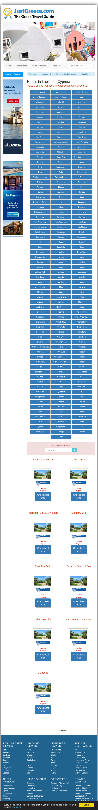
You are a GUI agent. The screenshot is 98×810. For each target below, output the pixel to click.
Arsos (61, 127)
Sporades (31, 788)
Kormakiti (40, 252)
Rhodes (6, 752)
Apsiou (61, 122)
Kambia (61, 212)
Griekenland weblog (83, 793)
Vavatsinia (82, 417)
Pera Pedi (82, 337)
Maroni (40, 292)
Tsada (61, 412)
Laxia (82, 267)
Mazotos (61, 292)
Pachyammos (81, 312)
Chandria (81, 147)
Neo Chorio (60, 307)
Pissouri (82, 352)
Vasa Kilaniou (40, 417)
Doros (81, 162)
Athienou (60, 132)
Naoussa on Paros (82, 760)
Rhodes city (79, 755)
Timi (82, 397)
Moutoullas (40, 307)
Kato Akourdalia (40, 222)
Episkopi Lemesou (40, 177)
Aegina (54, 770)
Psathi (81, 367)
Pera (40, 337)
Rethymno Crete (81, 763)
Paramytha (61, 327)
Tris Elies (61, 407)
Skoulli (40, 387)
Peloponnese (8, 786)
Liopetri (82, 277)
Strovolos (40, 392)
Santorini (6, 755)
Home (8, 66)
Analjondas (61, 112)
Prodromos (40, 367)
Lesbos (6, 773)
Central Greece (9, 788)
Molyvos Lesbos (81, 773)
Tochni (40, 402)
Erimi (82, 177)
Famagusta (61, 182)
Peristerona (61, 342)
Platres (40, 357)
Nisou (82, 307)
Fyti (81, 187)
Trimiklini (40, 407)
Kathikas (81, 217)
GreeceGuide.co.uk (82, 786)
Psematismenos (40, 372)
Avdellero (82, 132)
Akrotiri (61, 102)
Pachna (61, 312)
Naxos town (79, 765)
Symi (53, 757)
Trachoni (61, 402)
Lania (61, 262)
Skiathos (30, 752)
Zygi (61, 437)
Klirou (61, 242)
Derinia (40, 162)
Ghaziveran (40, 197)
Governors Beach (40, 202)
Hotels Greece (57, 66)
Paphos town (82, 322)
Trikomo (82, 402)
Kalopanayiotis (40, 212)
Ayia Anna (40, 137)
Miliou (81, 297)
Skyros (53, 768)
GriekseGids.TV (81, 796)
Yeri (81, 427)
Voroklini (61, 422)
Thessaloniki (80, 752)
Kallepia (61, 207)
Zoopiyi (82, 432)
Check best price (43, 496)
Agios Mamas (61, 92)
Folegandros (56, 750)
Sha (81, 377)
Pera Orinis (61, 337)
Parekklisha (81, 327)
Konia (82, 247)
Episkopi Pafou (61, 177)
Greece (32, 74)
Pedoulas (40, 332)
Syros (53, 760)
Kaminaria (82, 212)
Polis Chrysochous (61, 357)
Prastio (82, 362)
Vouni (82, 422)
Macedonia (7, 793)
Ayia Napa (61, 137)
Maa (61, 287)
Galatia (82, 192)
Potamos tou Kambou (61, 362)
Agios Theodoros (40, 97)
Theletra (61, 397)
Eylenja (40, 182)
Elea (40, 172)
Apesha (40, 122)
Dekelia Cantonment (82, 157)
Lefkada (6, 770)
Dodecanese (32, 786)
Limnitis (61, 277)
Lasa (61, 267)
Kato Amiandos (61, 222)
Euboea (30, 768)
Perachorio (40, 342)
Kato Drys (82, 222)
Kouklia (61, 252)
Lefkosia (61, 272)
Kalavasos (40, 207)
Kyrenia (61, 257)
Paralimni (40, 327)
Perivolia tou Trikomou (40, 347)
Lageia (40, 262)
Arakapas (82, 122)
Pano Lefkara (61, 322)
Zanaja (61, 432)
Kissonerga (81, 237)
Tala (82, 392)
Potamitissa (40, 362)
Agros (81, 97)
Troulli (40, 412)
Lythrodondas (40, 287)
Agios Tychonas (61, 97)
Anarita (40, 117)
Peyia (61, 347)
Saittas (40, 377)
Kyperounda (40, 257)
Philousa (40, 352)
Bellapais (40, 147)
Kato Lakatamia (40, 227)
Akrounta (81, 102)
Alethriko (61, 107)
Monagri (40, 302)
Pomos (82, 357)
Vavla (40, 422)
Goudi (61, 197)
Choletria (81, 152)
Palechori (40, 317)
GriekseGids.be (81, 791)
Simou (61, 382)
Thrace (6, 796)
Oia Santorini (80, 770)
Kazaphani (61, 232)
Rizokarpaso (82, 372)
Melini (81, 292)
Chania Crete (80, 757)
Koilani (82, 242)
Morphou (81, 302)
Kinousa (61, 237)
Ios (28, 763)
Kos (4, 765)
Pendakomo (82, 332)
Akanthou (40, 102)
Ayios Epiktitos (82, 142)
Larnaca (40, 267)
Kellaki (81, 232)
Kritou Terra (82, 252)
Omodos (40, 312)
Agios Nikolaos (82, 92)
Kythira (30, 765)
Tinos (53, 763)
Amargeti (81, 107)
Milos (29, 750)
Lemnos (30, 757)
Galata (40, 192)
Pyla (61, 372)
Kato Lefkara (61, 227)
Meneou (40, 297)
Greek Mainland (39, 66)
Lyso (82, 282)
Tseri (82, 412)
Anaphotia (82, 112)
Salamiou (61, 377)
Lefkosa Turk (40, 272)
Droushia (81, 167)
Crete (5, 750)
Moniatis (61, 302)
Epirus (5, 791)
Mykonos (6, 757)
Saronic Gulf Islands (35, 796)
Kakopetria (82, 202)
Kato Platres (82, 227)
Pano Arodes (40, 322)
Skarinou (81, 382)
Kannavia (40, 217)
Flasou (61, 187)
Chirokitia (40, 152)
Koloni (40, 247)
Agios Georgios (40, 92)
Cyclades (30, 783)
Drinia (40, 167)
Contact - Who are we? (60, 783)
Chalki (53, 755)
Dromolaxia (60, 167)
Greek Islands (21, 66)
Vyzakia (40, 427)
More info (16, 807)
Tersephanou (40, 397)
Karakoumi (61, 217)
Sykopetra (61, 392)
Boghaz (61, 147)
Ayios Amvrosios (61, 142)
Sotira (61, 387)
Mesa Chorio (61, 297)
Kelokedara (40, 237)
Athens (78, 750)
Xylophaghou (61, 427)
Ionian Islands (32, 798)
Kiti (40, 242)
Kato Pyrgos (40, 232)
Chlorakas (61, 152)
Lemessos (82, 272)
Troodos (82, 407)
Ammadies (40, 112)
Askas (40, 132)
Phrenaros (61, 352)
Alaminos (40, 107)
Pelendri (61, 332)
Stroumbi (81, 387)
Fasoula (40, 187)
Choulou (40, 157)
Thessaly (6, 798)
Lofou (40, 282)
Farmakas (82, 182)
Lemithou (40, 277)
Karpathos (31, 770)
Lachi (82, 257)
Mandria (82, 287)
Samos (6, 763)
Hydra (53, 773)
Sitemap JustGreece (59, 791)
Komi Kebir (61, 247)
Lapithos (81, 262)
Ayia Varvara (40, 142)
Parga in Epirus (81, 768)
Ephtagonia (81, 172)
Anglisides (61, 117)
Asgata (82, 127)
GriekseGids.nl (81, 788)
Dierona (61, 162)
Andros (54, 765)
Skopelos (30, 755)
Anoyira (82, 117)
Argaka (40, 127)
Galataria (61, 192)
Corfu (5, 760)
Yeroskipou (40, 432)
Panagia (61, 317)
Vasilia (61, 417)
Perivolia (81, 342)
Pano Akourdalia (81, 317)
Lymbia (61, 282)
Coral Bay (61, 157)
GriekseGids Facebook (84, 798)
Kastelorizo (55, 752)
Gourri (81, 197)
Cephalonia (31, 760)
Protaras (61, 367)
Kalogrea (81, 207)
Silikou (40, 382)
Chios (29, 773)
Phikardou (82, 347)
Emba (61, 172)
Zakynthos (7, 768)
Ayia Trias (82, 137)
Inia (60, 202)
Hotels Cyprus (56, 74)
